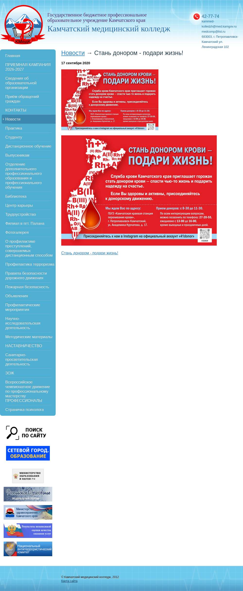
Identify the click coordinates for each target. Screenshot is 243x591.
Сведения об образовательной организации (20, 83)
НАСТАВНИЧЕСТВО (23, 346)
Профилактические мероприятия (22, 307)
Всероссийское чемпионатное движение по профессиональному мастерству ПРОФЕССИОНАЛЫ (27, 391)
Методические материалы (28, 337)
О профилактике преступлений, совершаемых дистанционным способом (28, 248)
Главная (12, 56)
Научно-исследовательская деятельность (22, 323)
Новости (12, 119)
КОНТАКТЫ (15, 110)
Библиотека (15, 196)
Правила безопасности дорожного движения (26, 275)
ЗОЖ (9, 373)
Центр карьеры (19, 205)
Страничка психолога (24, 409)
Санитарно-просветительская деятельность (21, 359)
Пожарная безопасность (27, 287)
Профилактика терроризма (29, 264)
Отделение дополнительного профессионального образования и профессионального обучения (23, 175)
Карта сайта (69, 581)
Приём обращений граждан (22, 98)
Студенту (13, 137)
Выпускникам (17, 155)
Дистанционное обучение (28, 146)
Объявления (16, 296)
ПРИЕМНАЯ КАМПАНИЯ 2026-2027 (28, 67)
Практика (13, 128)
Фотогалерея (17, 232)
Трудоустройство (20, 214)
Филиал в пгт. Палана (24, 223)
